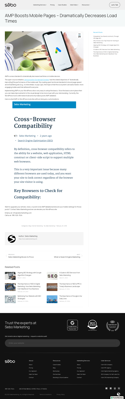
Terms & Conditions (45, 394)
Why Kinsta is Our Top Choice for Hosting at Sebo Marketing (106, 41)
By (49, 226)
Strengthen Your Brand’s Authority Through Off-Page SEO (106, 37)
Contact (31, 377)
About (30, 364)
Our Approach (33, 371)
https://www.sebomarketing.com (28, 239)
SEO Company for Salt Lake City (110, 374)
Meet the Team (33, 374)
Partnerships (57, 374)
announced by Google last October (36, 80)
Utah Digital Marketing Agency (110, 371)
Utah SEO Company (106, 364)
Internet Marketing (37, 226)
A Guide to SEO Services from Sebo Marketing (69, 274)
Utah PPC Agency (106, 368)
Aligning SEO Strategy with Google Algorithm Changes (29, 274)
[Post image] (10, 276)
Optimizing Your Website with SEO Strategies (29, 297)
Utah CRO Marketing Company (110, 377)
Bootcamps (56, 371)
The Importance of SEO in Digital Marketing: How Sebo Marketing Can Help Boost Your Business (29, 286)
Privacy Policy (61, 394)
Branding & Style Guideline (60, 377)
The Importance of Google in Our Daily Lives (70, 297)
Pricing (31, 368)
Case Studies (57, 364)
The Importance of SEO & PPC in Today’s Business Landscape (70, 285)
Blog (30, 226)
